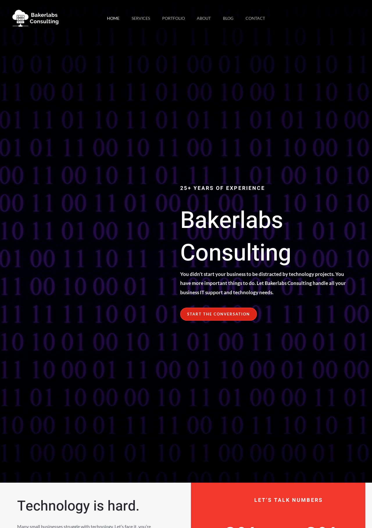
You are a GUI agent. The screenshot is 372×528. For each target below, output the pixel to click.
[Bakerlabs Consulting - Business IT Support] (35, 17)
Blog (231, 18)
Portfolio (172, 18)
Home (109, 18)
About (205, 18)
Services (138, 18)
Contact (260, 18)
